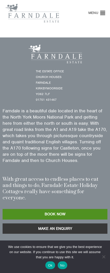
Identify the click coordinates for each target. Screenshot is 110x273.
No (62, 265)
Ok (50, 265)
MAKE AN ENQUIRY (55, 228)
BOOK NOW (55, 214)
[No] (103, 256)
